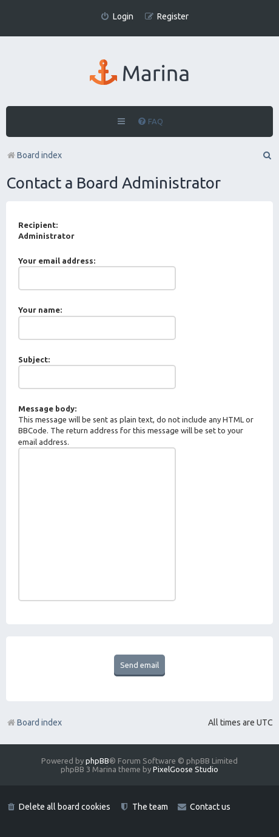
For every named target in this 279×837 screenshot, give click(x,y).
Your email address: (56, 260)
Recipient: (38, 225)
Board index (34, 722)
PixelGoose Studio (185, 769)
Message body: (47, 408)
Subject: (34, 359)
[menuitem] (116, 16)
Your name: (40, 309)
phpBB (97, 760)
